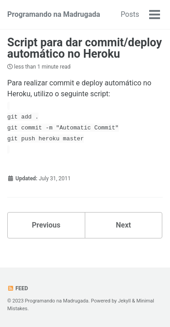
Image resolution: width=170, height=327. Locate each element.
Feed (17, 288)
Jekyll (124, 301)
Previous (46, 225)
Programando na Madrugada (53, 14)
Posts (130, 14)
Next (123, 225)
